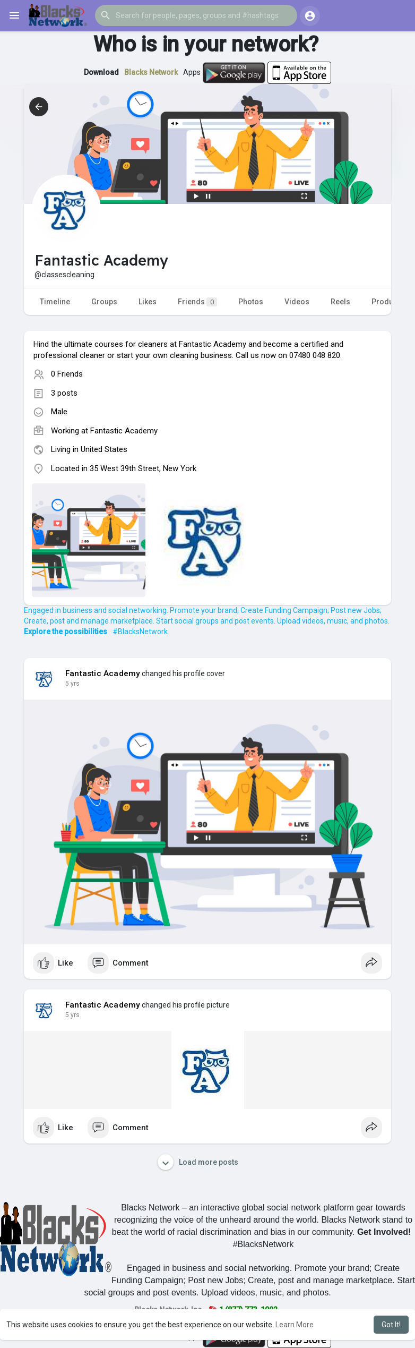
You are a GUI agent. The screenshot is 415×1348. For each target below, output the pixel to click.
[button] (196, 15)
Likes (148, 301)
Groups (104, 301)
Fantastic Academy (124, 431)
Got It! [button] (391, 1324)
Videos (296, 301)
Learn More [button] (294, 1324)
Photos (250, 301)
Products (387, 301)
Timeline (55, 301)
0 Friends (67, 374)
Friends (197, 301)
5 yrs (72, 683)
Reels (340, 301)
